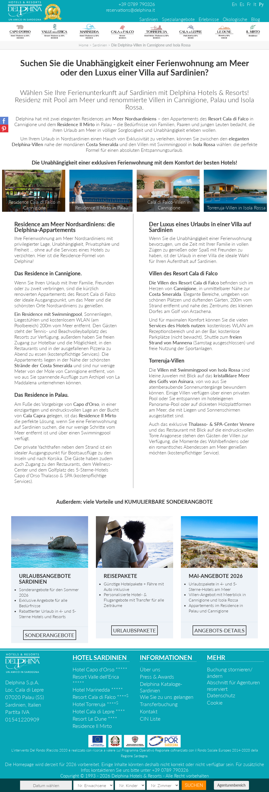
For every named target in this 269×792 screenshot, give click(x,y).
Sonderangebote (49, 635)
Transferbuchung (159, 704)
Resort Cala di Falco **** (100, 697)
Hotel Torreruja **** (95, 704)
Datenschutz (221, 695)
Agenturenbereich (231, 785)
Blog (255, 19)
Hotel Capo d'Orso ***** (100, 669)
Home (83, 45)
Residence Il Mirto (92, 726)
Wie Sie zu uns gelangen (166, 697)
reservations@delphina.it (130, 10)
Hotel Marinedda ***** (98, 689)
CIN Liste (150, 718)
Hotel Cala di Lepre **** (99, 711)
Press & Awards (157, 676)
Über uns (150, 669)
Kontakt (149, 711)
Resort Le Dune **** (95, 718)
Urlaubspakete (134, 630)
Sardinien (148, 19)
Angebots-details (219, 630)
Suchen (194, 785)
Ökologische (235, 19)
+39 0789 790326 (137, 4)
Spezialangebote (178, 19)
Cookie (214, 702)
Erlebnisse (209, 19)
